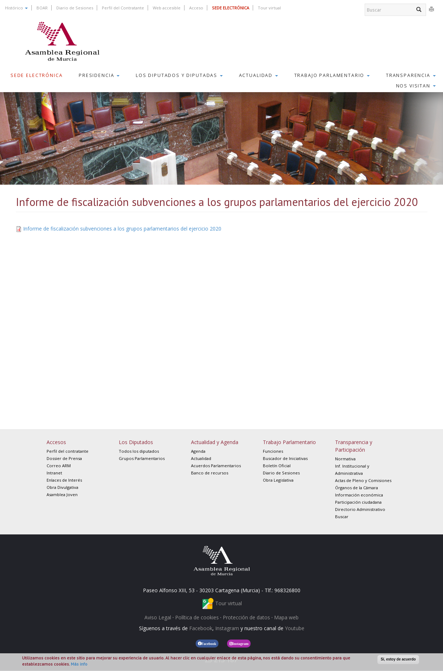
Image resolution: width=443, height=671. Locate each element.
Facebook (200, 628)
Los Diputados (136, 442)
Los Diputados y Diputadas (179, 75)
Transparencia (411, 75)
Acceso (196, 7)
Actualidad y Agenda (214, 442)
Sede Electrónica (36, 75)
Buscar (341, 516)
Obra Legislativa (278, 480)
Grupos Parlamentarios (142, 458)
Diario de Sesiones (74, 7)
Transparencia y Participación (353, 446)
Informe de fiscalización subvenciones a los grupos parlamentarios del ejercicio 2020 (122, 228)
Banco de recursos (209, 473)
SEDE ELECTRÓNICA (230, 7)
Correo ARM (59, 465)
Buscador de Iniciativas (285, 458)
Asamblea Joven (62, 494)
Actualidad (258, 75)
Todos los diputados (139, 451)
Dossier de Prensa (64, 458)
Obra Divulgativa (62, 487)
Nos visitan (416, 86)
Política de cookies (197, 617)
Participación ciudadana (358, 502)
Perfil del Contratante (123, 7)
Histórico (16, 7)
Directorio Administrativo (360, 509)
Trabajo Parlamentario (332, 75)
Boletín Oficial (277, 465)
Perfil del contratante (67, 451)
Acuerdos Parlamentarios (216, 465)
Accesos (56, 442)
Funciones (273, 451)
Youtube (294, 628)
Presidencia (99, 75)
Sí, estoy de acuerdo (398, 659)
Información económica (359, 495)
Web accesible (167, 7)
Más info (79, 664)
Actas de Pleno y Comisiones (363, 480)
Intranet (54, 473)
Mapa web (286, 617)
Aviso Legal (157, 617)
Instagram (227, 628)
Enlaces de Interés (64, 480)
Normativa (345, 458)
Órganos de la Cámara (356, 487)
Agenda (198, 451)
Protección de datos (246, 617)
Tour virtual (269, 7)
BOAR (42, 7)
